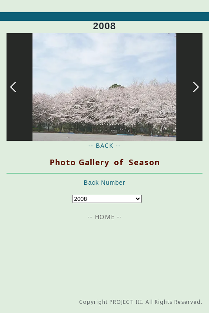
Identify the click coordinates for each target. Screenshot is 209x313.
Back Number (105, 182)
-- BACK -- (104, 145)
